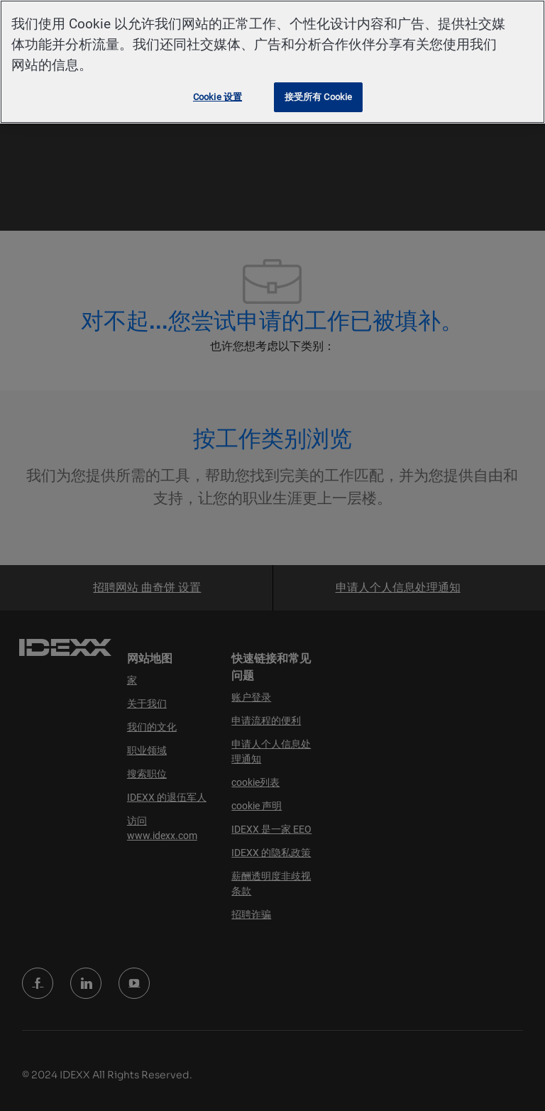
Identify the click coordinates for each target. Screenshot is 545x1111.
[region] (272, 62)
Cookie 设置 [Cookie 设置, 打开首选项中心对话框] (217, 97)
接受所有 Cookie (318, 97)
